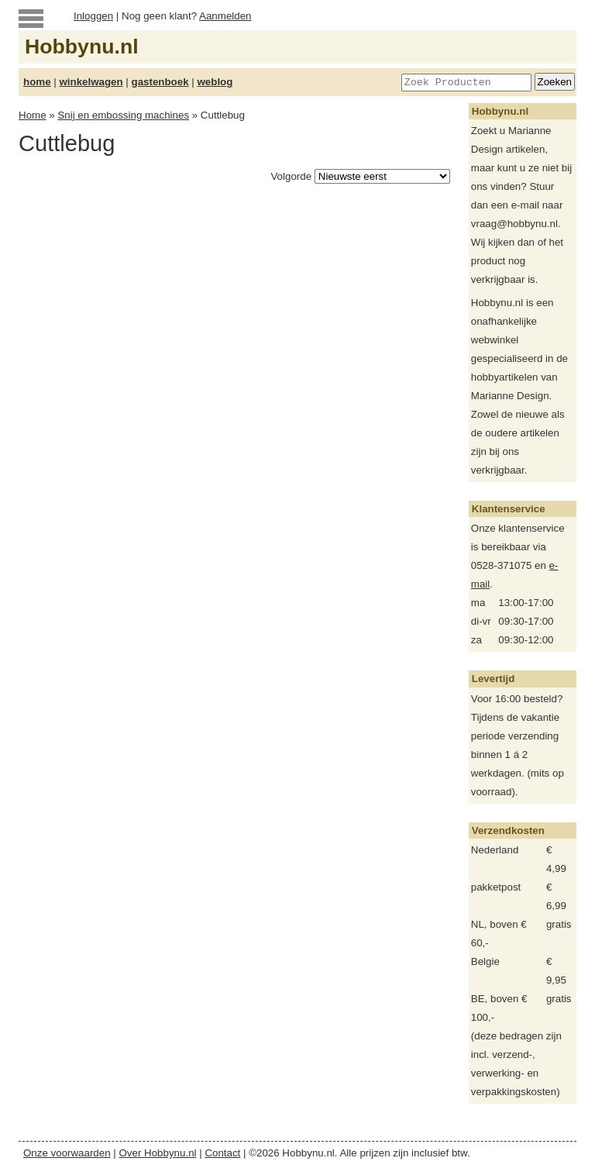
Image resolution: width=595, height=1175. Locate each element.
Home (32, 115)
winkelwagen (90, 82)
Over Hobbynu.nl (158, 1153)
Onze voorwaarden (67, 1153)
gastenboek (160, 82)
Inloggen (93, 16)
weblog (214, 82)
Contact (222, 1153)
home (37, 82)
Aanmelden (225, 16)
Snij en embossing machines (123, 115)
